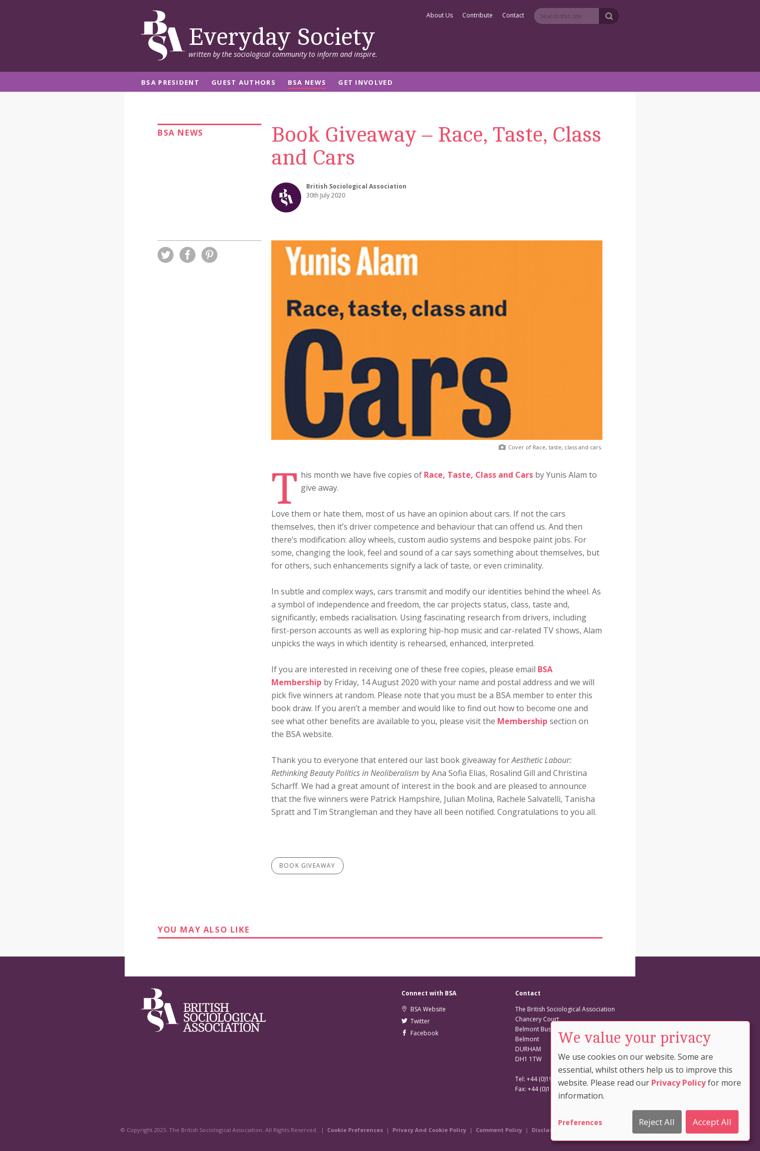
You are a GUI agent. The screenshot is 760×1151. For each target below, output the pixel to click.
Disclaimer (547, 1130)
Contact (513, 15)
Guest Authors (243, 83)
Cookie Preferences (355, 1130)
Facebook (419, 1033)
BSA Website (423, 1009)
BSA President (170, 83)
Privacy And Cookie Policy (429, 1130)
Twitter (415, 1021)
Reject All (657, 1122)
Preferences (580, 1122)
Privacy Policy (678, 1082)
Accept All (712, 1122)
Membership (522, 721)
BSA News (307, 83)
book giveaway (307, 865)
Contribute (477, 15)
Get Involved (365, 83)
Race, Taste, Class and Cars (478, 474)
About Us (439, 15)
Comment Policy (499, 1130)
